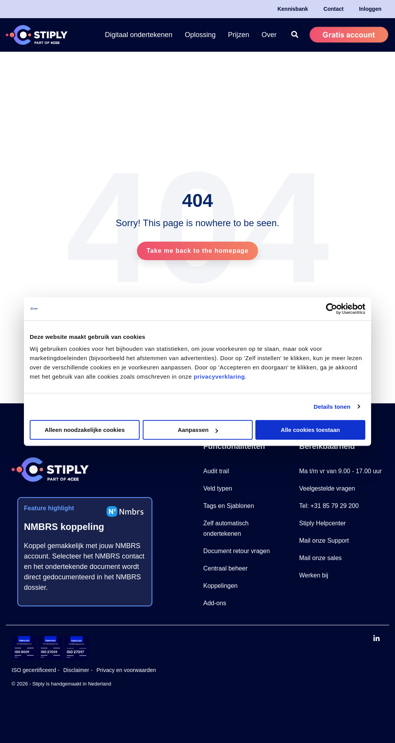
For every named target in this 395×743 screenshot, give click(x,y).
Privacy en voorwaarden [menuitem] (126, 670)
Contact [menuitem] (334, 9)
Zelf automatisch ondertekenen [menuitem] (226, 528)
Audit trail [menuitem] (216, 471)
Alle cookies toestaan (310, 430)
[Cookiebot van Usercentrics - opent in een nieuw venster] (331, 309)
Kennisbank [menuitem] (292, 9)
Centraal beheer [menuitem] (225, 568)
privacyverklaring (219, 376)
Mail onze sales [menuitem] (320, 558)
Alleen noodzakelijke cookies (85, 430)
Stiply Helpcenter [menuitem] (322, 523)
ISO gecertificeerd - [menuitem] (35, 670)
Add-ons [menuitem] (214, 603)
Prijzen (238, 35)
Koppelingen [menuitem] (220, 585)
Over (269, 35)
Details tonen (332, 406)
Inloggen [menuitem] (370, 9)
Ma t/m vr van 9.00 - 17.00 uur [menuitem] (340, 471)
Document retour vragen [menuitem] (236, 551)
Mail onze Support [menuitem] (324, 540)
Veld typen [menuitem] (217, 488)
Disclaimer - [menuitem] (78, 670)
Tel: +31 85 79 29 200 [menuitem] (329, 506)
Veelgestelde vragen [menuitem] (327, 488)
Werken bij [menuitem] (313, 575)
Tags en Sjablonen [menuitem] (228, 506)
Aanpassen (198, 430)
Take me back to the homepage (197, 250)
